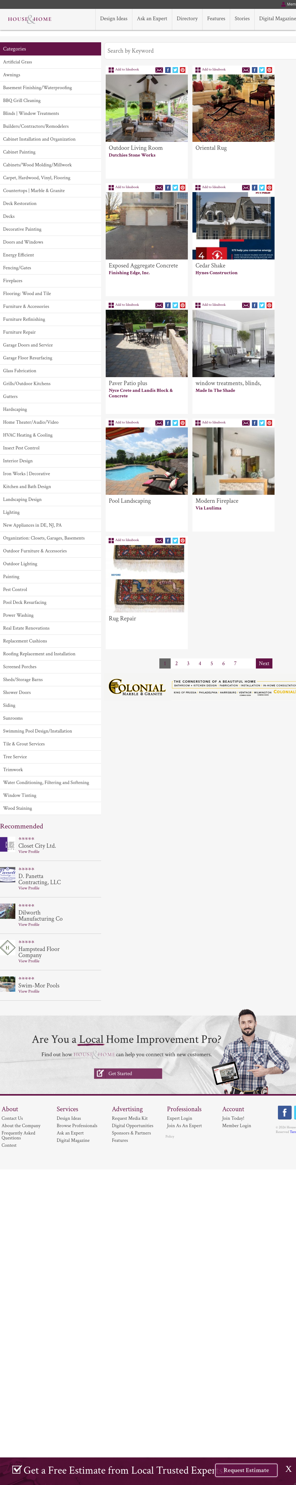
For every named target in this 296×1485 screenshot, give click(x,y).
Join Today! (233, 1118)
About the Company (21, 1126)
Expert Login (179, 1118)
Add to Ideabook (127, 69)
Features (120, 1140)
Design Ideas (69, 1118)
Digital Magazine (73, 1140)
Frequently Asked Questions (18, 1135)
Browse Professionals (77, 1126)
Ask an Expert (70, 1133)
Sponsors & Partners (131, 1133)
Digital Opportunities (132, 1126)
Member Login (236, 1126)
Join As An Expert (184, 1126)
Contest (9, 1145)
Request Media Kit (130, 1118)
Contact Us (12, 1118)
